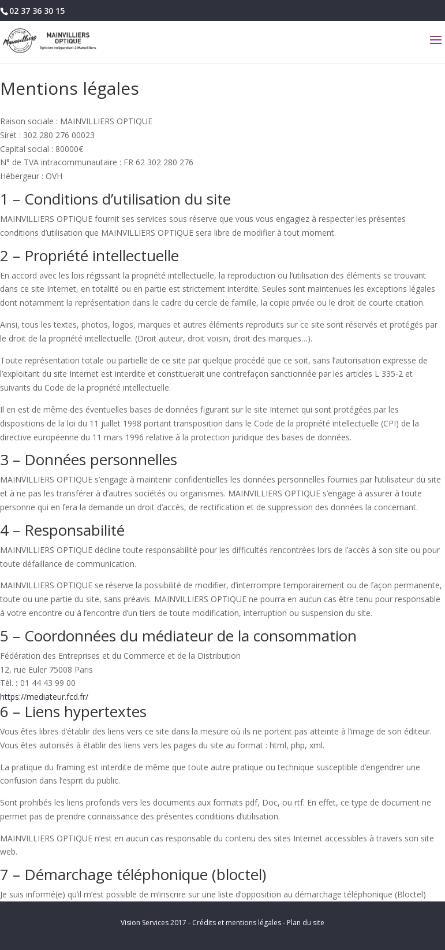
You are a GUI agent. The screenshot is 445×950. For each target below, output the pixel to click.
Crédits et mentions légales (236, 922)
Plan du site (305, 922)
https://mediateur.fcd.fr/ (44, 696)
